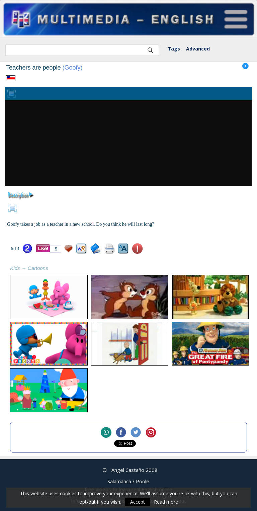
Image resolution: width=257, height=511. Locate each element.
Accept (137, 502)
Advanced (198, 48)
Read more (166, 502)
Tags (174, 48)
